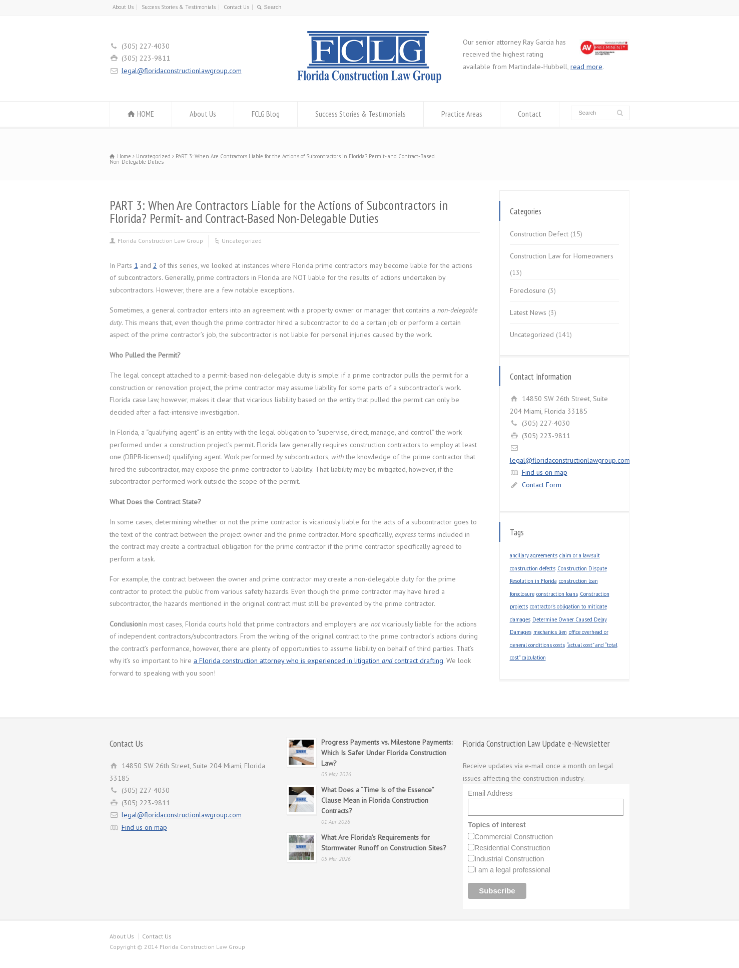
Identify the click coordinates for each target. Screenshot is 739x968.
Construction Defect (539, 233)
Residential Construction (512, 848)
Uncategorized (242, 240)
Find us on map (544, 472)
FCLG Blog (266, 114)
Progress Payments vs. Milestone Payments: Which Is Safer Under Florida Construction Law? (386, 753)
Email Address (490, 793)
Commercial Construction (513, 837)
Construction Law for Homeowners (561, 255)
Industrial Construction (509, 859)
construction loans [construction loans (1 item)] (557, 593)
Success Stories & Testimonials (179, 7)
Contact (529, 114)
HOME (145, 114)
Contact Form (541, 484)
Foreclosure (528, 290)
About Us (123, 7)
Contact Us (236, 7)
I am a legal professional (512, 870)
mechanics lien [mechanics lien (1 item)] (550, 631)
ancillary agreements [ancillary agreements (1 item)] (533, 555)
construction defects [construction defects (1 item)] (532, 568)
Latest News (528, 312)
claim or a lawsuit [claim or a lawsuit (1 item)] (579, 555)
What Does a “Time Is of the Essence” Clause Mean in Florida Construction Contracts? (377, 800)
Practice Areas (461, 114)
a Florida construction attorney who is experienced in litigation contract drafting (318, 660)
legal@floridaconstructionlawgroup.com (182, 70)
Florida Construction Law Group (160, 240)
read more (586, 66)
